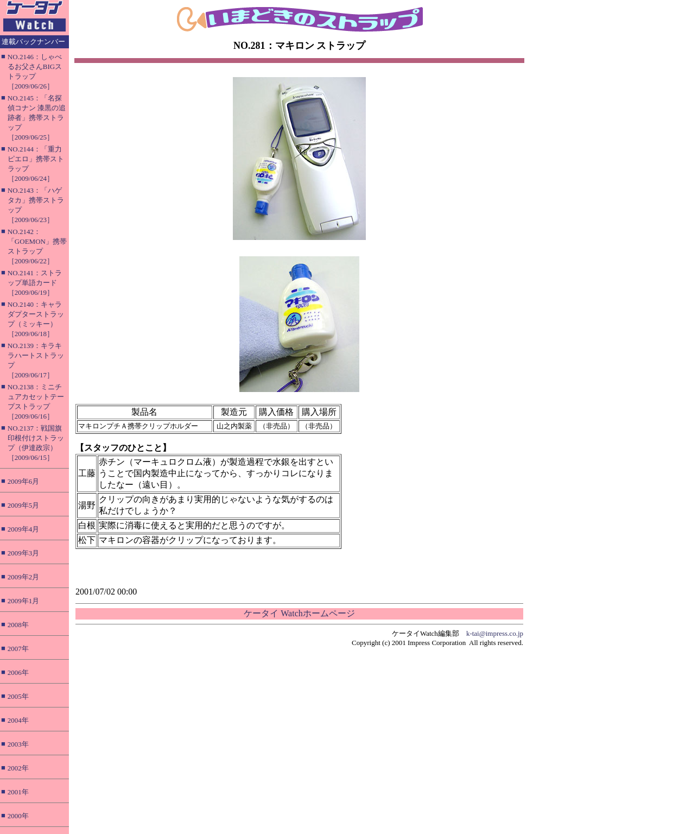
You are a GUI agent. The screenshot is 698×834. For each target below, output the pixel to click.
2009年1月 (24, 601)
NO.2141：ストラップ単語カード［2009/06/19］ (35, 282)
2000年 (18, 816)
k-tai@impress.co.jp (494, 633)
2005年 (18, 696)
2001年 (18, 792)
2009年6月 (24, 481)
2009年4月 (24, 529)
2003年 (18, 744)
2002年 (18, 768)
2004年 (18, 720)
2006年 (18, 672)
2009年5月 (24, 505)
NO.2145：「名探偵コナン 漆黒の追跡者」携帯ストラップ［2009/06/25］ (37, 117)
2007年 (18, 649)
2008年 (18, 625)
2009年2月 (24, 577)
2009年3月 (24, 553)
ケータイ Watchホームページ (299, 613)
